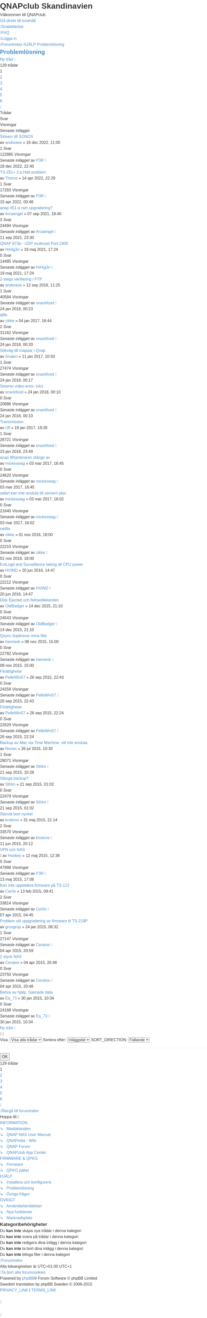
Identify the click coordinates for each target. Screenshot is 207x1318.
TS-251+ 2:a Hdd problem (23, 172)
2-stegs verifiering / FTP (21, 279)
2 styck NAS (11, 957)
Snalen (11, 356)
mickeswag (15, 463)
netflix (5, 529)
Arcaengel (14, 214)
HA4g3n (12, 249)
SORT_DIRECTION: (120, 1040)
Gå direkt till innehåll (18, 21)
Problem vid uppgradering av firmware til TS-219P (44, 921)
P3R (40, 160)
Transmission (12, 422)
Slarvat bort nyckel (16, 814)
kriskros (12, 820)
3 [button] (1, 83)
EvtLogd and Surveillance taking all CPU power (41, 564)
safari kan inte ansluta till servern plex (33, 493)
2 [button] (1, 77)
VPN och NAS (12, 850)
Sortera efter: (66, 1040)
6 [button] (1, 101)
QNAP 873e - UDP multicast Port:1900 (34, 243)
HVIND (11, 570)
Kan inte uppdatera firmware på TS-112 (34, 885)
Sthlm (41, 766)
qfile (3, 315)
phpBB (28, 1278)
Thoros (11, 178)
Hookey (14, 855)
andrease (13, 142)
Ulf (7, 428)
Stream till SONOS (16, 136)
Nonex (11, 749)
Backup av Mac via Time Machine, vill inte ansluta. (44, 743)
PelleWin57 (15, 677)
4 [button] (1, 89)
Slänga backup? (14, 778)
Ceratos (43, 945)
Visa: (21, 1040)
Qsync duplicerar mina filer (23, 636)
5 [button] (1, 95)
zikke (9, 321)
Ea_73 (11, 998)
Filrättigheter (11, 671)
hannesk (12, 642)
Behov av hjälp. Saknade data (26, 992)
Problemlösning (22, 52)
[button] (0, 107)
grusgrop (13, 927)
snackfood (45, 303)
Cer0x (10, 891)
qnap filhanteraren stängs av (25, 457)
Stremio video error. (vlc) (21, 386)
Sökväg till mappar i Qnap (22, 350)
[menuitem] (4, 32)
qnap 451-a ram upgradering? (26, 208)
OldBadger (14, 606)
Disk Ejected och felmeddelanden (29, 600)
